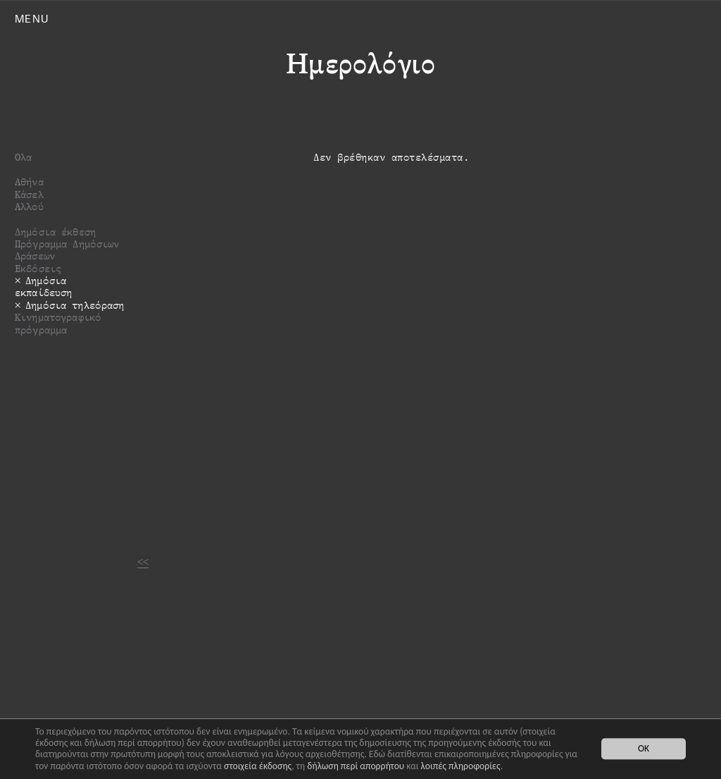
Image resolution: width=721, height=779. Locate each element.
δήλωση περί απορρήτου (355, 766)
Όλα (23, 157)
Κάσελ (29, 194)
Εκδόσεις (38, 268)
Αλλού (29, 206)
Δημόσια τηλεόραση (74, 305)
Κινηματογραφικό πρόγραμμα (58, 323)
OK (643, 749)
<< (143, 562)
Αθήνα (29, 182)
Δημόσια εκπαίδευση (43, 286)
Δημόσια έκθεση (55, 232)
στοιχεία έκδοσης (257, 766)
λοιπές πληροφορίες (461, 766)
